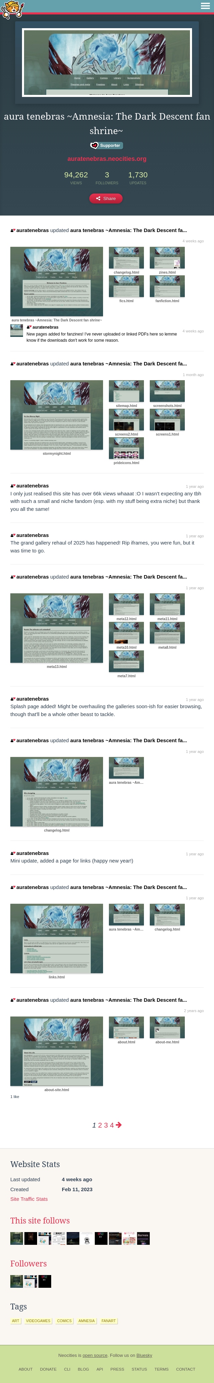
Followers (28, 1263)
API (100, 1369)
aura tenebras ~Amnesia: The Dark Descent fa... (128, 230)
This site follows (40, 1220)
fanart (109, 1321)
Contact (185, 1369)
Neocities (67, 1355)
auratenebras (30, 230)
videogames (38, 1321)
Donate (48, 1369)
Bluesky (144, 1355)
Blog (83, 1369)
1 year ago (195, 486)
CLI (67, 1369)
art (15, 1321)
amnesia (86, 1321)
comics (64, 1321)
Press (117, 1369)
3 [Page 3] (106, 1125)
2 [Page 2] (100, 1125)
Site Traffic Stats (29, 1199)
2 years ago (194, 1011)
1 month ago (193, 375)
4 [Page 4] (112, 1125)
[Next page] (119, 1125)
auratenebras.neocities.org (106, 158)
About (26, 1369)
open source (95, 1355)
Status (139, 1369)
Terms (162, 1369)
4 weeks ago (193, 241)
